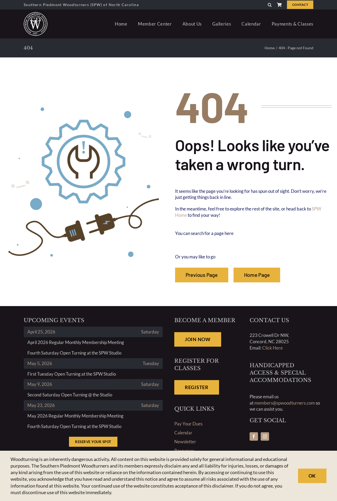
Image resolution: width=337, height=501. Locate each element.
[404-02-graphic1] (83, 105)
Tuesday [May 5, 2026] (151, 363)
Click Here (272, 348)
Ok (312, 476)
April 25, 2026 (41, 332)
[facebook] (254, 436)
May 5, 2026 (39, 363)
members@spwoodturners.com (284, 403)
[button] (270, 5)
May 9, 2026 (39, 384)
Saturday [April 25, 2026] (150, 332)
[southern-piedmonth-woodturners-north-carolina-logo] (35, 14)
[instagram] (265, 436)
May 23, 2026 (41, 405)
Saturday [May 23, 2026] (150, 405)
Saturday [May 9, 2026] (150, 384)
